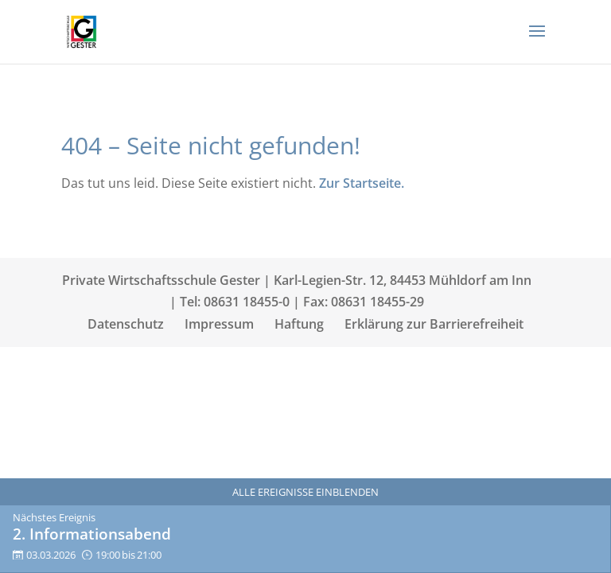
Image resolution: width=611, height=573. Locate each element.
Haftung (299, 324)
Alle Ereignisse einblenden (305, 492)
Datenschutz (126, 324)
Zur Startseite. (361, 183)
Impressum (219, 324)
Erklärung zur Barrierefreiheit (433, 324)
